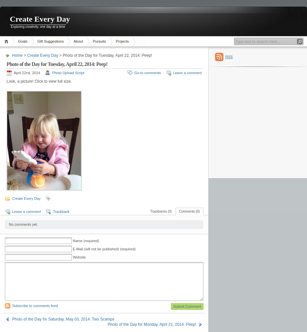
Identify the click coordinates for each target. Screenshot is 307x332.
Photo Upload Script (68, 73)
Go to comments (147, 73)
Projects (122, 41)
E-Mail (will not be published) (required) (104, 249)
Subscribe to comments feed (35, 306)
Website (79, 257)
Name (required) (86, 241)
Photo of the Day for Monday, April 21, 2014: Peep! (152, 324)
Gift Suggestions (50, 41)
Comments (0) (189, 211)
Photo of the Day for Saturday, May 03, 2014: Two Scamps (63, 319)
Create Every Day (40, 19)
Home (7, 41)
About (78, 41)
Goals (23, 41)
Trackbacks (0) (161, 211)
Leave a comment (187, 73)
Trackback (61, 212)
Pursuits (99, 41)
